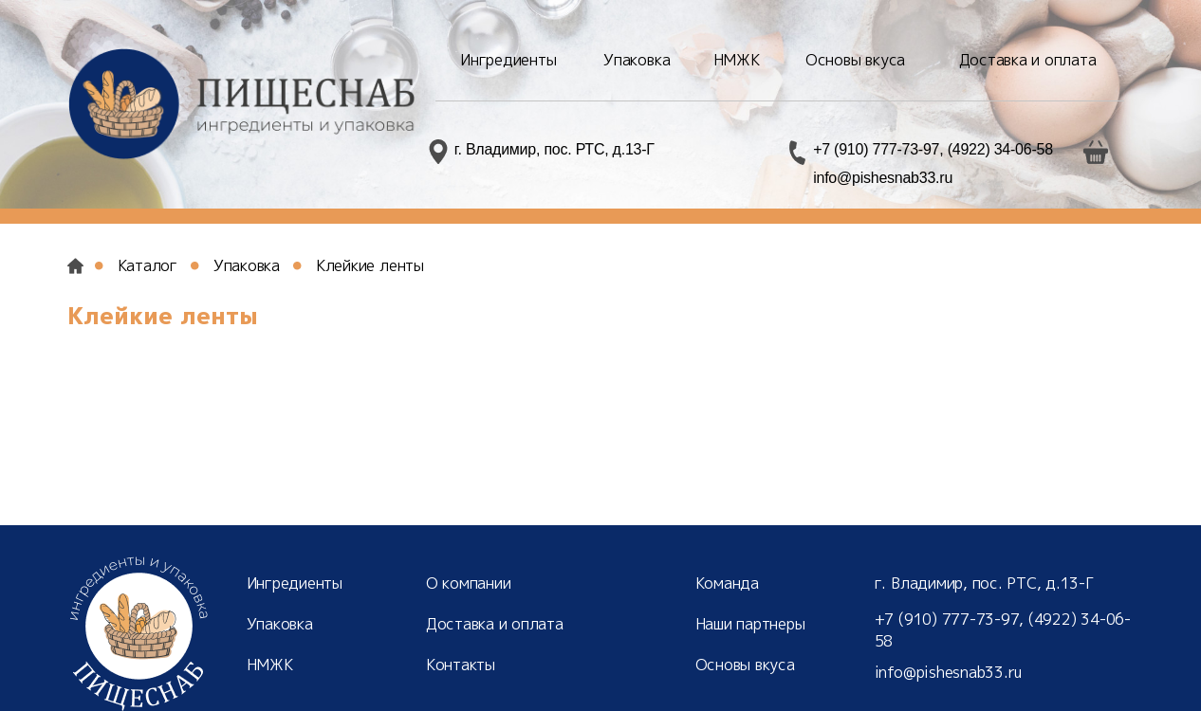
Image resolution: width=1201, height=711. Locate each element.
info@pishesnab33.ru (882, 178)
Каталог (147, 265)
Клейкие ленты (370, 265)
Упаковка (246, 265)
